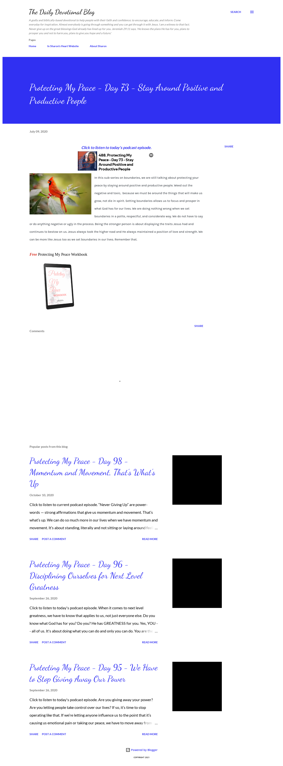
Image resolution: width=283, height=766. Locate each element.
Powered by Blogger (142, 750)
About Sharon (98, 46)
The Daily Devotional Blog (62, 12)
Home (32, 46)
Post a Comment (54, 539)
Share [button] (229, 146)
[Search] (235, 11)
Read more (150, 539)
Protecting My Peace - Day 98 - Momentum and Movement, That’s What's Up (92, 472)
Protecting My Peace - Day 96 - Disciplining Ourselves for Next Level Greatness (86, 575)
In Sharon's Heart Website (63, 46)
